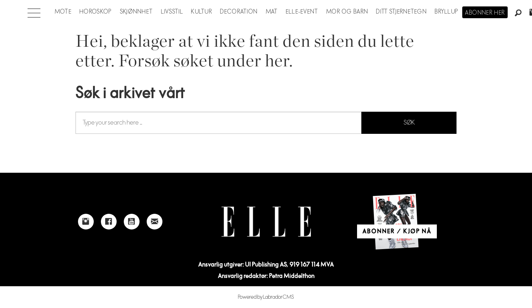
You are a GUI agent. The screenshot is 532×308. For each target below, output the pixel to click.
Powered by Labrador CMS (266, 297)
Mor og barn (347, 11)
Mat (272, 11)
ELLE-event (302, 11)
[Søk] (518, 13)
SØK (409, 122)
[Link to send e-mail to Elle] (154, 221)
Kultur (201, 11)
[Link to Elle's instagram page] (86, 221)
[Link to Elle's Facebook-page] (109, 221)
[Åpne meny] (34, 11)
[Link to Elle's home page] (266, 222)
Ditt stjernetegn (401, 11)
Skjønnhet (136, 11)
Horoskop (95, 11)
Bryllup (446, 11)
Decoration (239, 11)
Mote (63, 11)
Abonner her (485, 12)
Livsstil (172, 11)
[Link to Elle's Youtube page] (132, 221)
